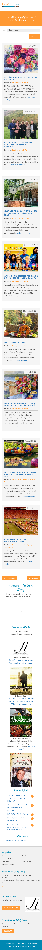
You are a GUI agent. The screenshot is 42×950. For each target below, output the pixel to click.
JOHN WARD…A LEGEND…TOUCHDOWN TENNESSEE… (17, 541)
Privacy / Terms (27, 861)
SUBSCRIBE (8, 931)
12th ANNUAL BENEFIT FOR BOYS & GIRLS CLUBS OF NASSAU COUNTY (21, 277)
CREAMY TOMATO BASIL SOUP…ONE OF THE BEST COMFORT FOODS (17, 827)
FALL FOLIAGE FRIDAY (14, 342)
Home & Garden (21, 480)
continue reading (18, 165)
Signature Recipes (8, 864)
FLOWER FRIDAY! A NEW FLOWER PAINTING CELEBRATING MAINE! (19, 404)
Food (14, 150)
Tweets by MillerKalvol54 (16, 840)
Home (8, 20)
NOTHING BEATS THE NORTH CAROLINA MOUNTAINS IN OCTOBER (18, 145)
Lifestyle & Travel (21, 20)
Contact (25, 859)
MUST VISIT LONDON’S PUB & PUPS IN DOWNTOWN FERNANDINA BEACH (20, 213)
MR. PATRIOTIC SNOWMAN (18, 814)
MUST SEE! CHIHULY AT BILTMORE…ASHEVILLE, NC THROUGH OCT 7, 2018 (21, 474)
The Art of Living (28, 856)
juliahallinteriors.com (25, 637)
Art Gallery (5, 861)
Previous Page (9, 578)
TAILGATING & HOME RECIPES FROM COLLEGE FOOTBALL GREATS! (21, 701)
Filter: (4, 30)
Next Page (33, 578)
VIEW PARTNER (11, 907)
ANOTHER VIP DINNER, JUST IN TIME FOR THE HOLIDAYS (16, 798)
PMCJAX (32, 946)
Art (13, 82)
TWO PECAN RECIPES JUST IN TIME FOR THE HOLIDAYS (18, 807)
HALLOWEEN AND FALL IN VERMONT (17, 819)
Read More (6, 887)
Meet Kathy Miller (8, 859)
